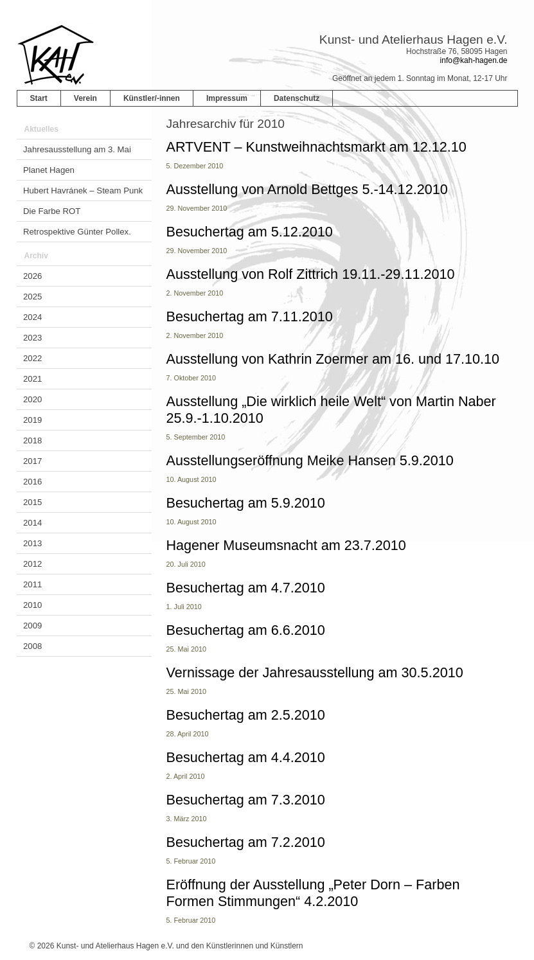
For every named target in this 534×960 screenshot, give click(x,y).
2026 (32, 276)
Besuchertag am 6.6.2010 (245, 630)
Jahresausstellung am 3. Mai (77, 149)
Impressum (226, 98)
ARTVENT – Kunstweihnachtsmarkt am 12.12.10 (316, 147)
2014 (32, 523)
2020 (32, 399)
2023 (32, 337)
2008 (32, 646)
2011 (32, 584)
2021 (32, 379)
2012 (32, 564)
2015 (32, 502)
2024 (32, 317)
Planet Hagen (49, 170)
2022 (32, 358)
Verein (85, 98)
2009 (32, 625)
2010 (32, 605)
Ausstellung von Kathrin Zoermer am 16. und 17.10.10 (333, 359)
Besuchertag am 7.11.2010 (249, 316)
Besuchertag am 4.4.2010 (245, 757)
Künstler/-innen (151, 98)
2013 (32, 543)
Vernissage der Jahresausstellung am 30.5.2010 (314, 672)
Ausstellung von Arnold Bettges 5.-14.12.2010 (307, 189)
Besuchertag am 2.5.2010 (245, 715)
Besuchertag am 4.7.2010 (245, 588)
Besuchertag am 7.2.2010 (245, 842)
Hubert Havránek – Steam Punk (83, 190)
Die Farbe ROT (51, 211)
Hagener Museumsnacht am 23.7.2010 (286, 545)
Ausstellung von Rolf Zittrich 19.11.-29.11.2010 (310, 274)
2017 (32, 461)
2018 (32, 440)
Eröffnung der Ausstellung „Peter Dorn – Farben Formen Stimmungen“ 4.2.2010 (313, 892)
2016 (32, 481)
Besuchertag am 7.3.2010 (245, 800)
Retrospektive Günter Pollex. (77, 231)
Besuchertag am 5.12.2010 (249, 232)
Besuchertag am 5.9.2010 (245, 503)
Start (39, 98)
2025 (32, 296)
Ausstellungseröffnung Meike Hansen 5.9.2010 (310, 460)
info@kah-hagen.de (474, 60)
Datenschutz (296, 98)
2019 (32, 420)
